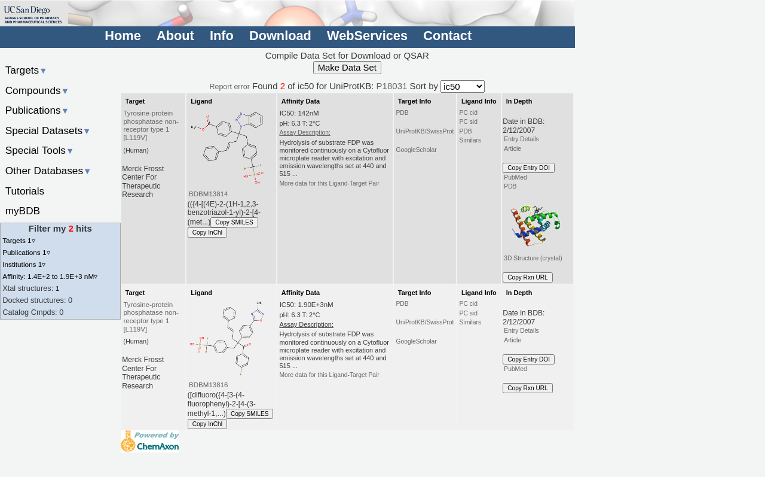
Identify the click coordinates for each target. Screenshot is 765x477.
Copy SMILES (234, 222)
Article (512, 148)
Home (122, 35)
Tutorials (25, 191)
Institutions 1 (23, 264)
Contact (447, 35)
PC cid (469, 113)
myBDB (22, 211)
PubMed (515, 177)
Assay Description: (304, 132)
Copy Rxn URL (527, 277)
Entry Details (521, 139)
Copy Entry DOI (528, 168)
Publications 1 (26, 252)
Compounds (37, 90)
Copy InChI (207, 232)
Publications (37, 110)
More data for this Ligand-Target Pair (329, 183)
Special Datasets (48, 130)
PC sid (469, 122)
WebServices (367, 35)
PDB (402, 113)
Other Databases (48, 171)
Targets (26, 70)
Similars (471, 140)
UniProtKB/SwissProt (425, 131)
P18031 (392, 86)
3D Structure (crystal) (534, 227)
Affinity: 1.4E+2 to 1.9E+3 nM (49, 276)
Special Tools (40, 150)
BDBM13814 (208, 194)
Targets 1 (18, 240)
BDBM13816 (208, 384)
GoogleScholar (416, 150)
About (175, 35)
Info (222, 35)
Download (280, 35)
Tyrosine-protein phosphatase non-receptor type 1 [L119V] (150, 126)
